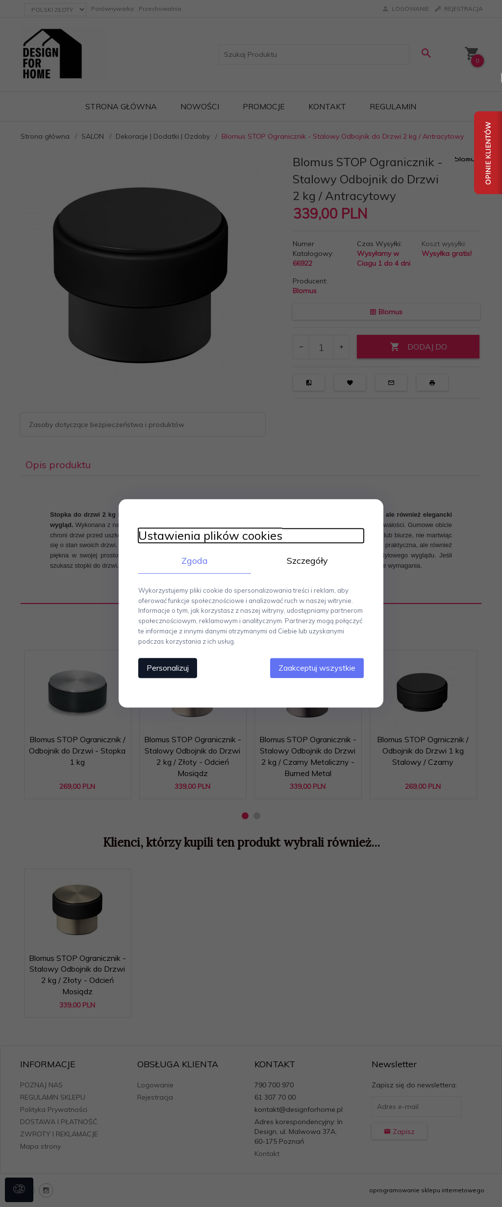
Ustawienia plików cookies (210, 535)
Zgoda (194, 560)
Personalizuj (168, 668)
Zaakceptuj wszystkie (316, 668)
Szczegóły (307, 560)
